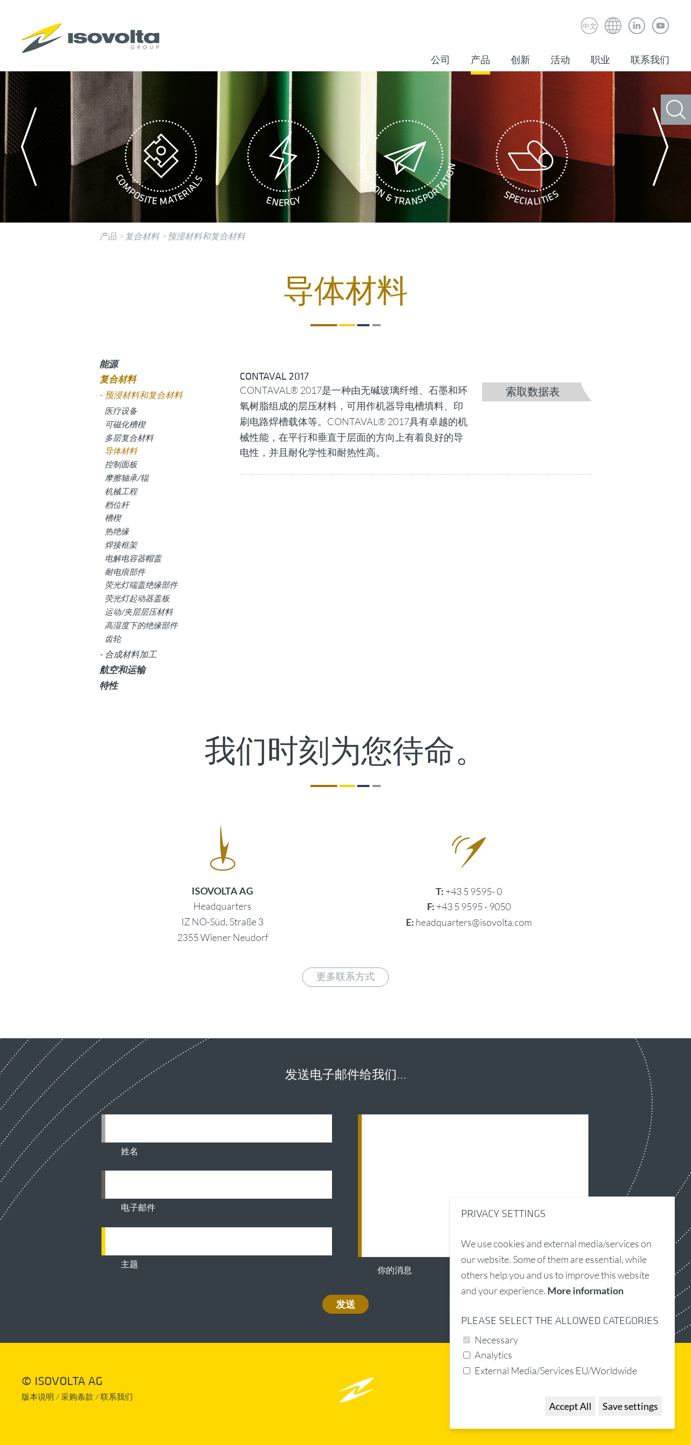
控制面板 (121, 464)
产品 (480, 60)
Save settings (630, 1406)
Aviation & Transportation (407, 166)
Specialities (531, 166)
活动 (560, 60)
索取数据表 (533, 392)
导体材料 (121, 450)
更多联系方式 (345, 977)
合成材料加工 (131, 654)
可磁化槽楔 (125, 424)
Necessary (496, 1340)
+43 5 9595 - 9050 (473, 906)
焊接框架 (121, 544)
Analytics (493, 1355)
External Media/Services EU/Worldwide (556, 1370)
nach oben (356, 1389)
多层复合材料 (129, 437)
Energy (283, 166)
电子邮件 (138, 1207)
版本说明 (38, 1397)
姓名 (129, 1151)
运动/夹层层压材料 (139, 611)
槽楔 (113, 517)
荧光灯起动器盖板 (137, 598)
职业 (600, 60)
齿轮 (113, 638)
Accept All (570, 1406)
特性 (108, 685)
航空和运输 (122, 669)
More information (585, 1290)
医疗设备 (121, 410)
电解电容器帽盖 (133, 558)
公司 (440, 60)
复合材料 (142, 236)
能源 (108, 363)
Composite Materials (159, 166)
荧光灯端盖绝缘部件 (141, 584)
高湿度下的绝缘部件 (141, 625)
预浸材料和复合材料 (206, 236)
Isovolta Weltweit (613, 18)
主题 (129, 1264)
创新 (520, 60)
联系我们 (650, 60)
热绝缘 (117, 531)
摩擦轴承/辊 (126, 477)
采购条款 (77, 1397)
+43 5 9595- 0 (473, 891)
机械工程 (121, 491)
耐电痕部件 (125, 571)
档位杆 (117, 504)
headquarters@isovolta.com (474, 922)
